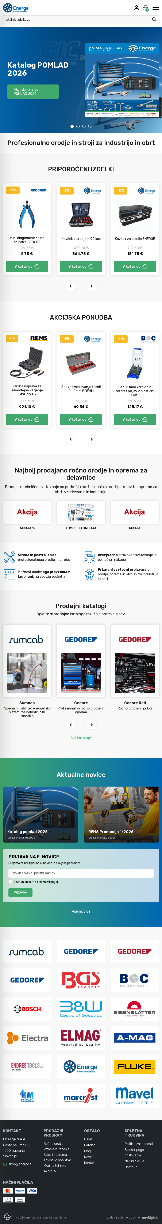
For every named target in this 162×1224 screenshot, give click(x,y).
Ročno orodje (53, 1144)
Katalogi (90, 1145)
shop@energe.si (20, 1164)
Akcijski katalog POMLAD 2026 (26, 91)
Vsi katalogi (81, 738)
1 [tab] (72, 126)
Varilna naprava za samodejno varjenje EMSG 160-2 (27, 390)
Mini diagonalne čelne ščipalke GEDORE (27, 240)
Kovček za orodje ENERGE (135, 239)
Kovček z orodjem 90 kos (81, 239)
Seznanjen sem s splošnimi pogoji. (36, 882)
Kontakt (90, 1163)
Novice (89, 1157)
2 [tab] (78, 126)
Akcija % (50, 1171)
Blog (87, 1151)
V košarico (27, 266)
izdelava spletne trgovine (123, 1217)
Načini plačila (134, 1161)
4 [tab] (90, 126)
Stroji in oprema (55, 1155)
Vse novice (81, 911)
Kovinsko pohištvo (57, 1160)
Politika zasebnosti (139, 1144)
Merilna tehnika (55, 1166)
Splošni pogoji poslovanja (135, 1152)
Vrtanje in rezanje (56, 1149)
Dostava (131, 1167)
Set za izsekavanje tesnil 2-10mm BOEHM (81, 389)
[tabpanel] (81, 80)
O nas (88, 1139)
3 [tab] (84, 126)
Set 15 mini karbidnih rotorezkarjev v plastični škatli (135, 391)
